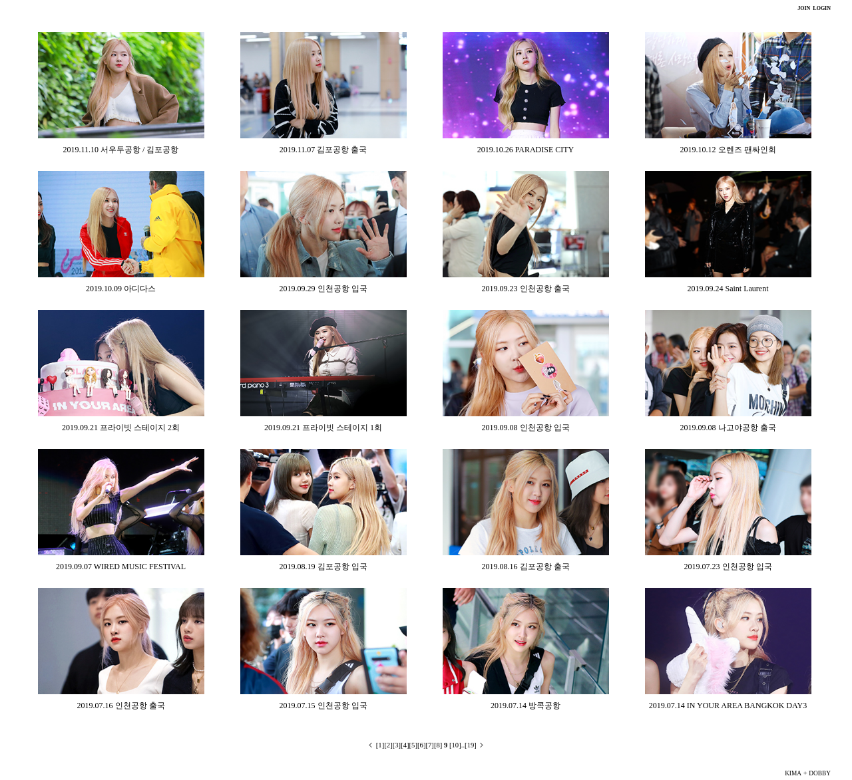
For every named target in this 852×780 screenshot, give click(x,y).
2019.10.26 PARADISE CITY (525, 149)
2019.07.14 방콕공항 (525, 705)
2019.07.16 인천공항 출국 (121, 705)
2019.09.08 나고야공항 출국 (728, 427)
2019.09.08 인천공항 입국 (526, 427)
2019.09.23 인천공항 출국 (526, 288)
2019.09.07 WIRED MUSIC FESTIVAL (121, 566)
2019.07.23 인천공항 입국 (728, 566)
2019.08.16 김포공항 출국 (526, 566)
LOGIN (821, 8)
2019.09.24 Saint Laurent (728, 288)
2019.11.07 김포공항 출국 (323, 149)
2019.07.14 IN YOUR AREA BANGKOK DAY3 (728, 705)
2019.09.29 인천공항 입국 (323, 288)
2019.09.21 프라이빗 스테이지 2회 (121, 427)
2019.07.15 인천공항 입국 (323, 705)
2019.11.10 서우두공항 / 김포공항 (121, 149)
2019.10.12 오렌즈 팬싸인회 (728, 149)
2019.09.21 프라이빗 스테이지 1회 (323, 427)
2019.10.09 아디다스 (121, 288)
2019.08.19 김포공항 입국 (323, 566)
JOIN (803, 8)
